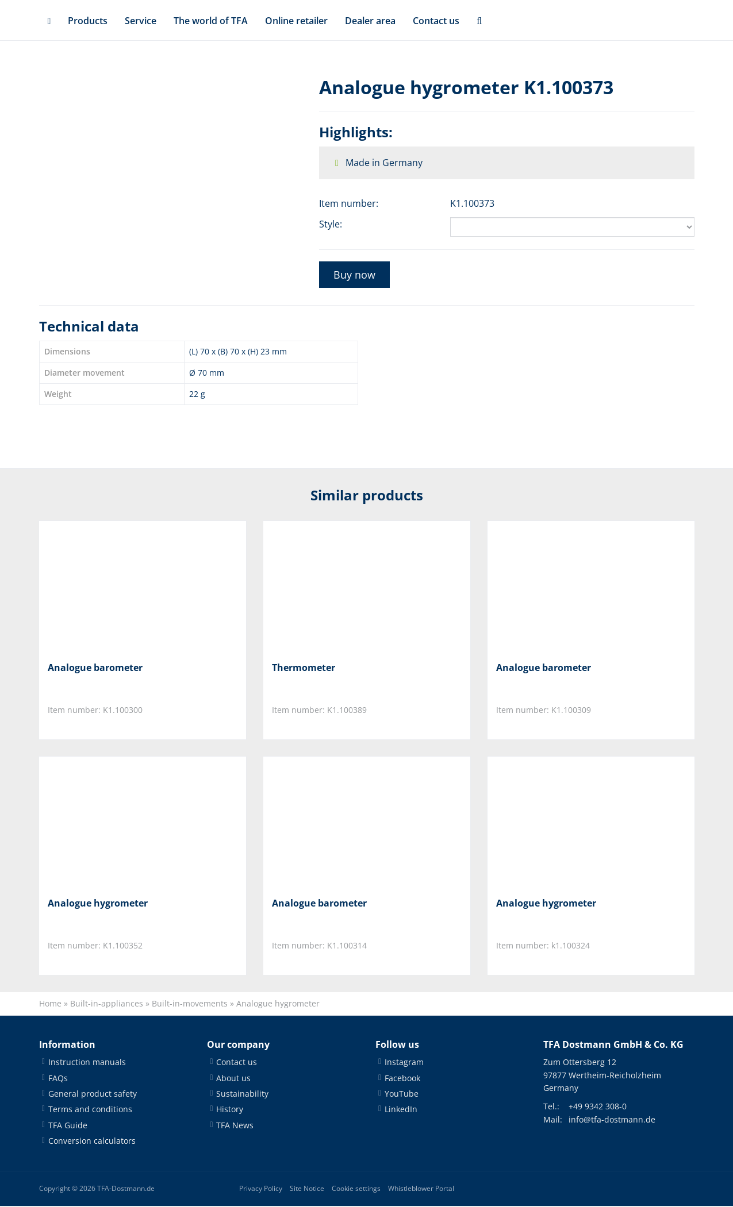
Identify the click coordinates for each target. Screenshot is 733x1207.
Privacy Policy (260, 1189)
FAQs (58, 1079)
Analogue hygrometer (98, 903)
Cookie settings (356, 1189)
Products (88, 20)
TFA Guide (67, 1126)
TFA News (235, 1126)
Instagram (404, 1063)
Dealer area (370, 20)
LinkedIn (401, 1110)
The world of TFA (211, 20)
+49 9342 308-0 (598, 1107)
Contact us (436, 20)
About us (233, 1079)
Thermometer (303, 667)
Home (50, 1004)
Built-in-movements (190, 1004)
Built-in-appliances (106, 1004)
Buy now (354, 274)
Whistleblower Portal (421, 1189)
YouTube (402, 1094)
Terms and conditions (90, 1110)
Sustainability (242, 1094)
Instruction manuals (87, 1063)
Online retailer (296, 20)
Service (140, 20)
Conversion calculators (92, 1142)
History (229, 1110)
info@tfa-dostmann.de (612, 1120)
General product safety (92, 1094)
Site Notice (307, 1189)
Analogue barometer (95, 667)
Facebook (402, 1079)
